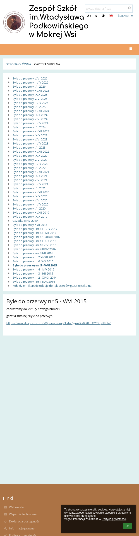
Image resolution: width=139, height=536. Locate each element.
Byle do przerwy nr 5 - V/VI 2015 (34, 265)
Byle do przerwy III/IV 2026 (30, 82)
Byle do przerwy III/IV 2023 (30, 143)
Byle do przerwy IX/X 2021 (29, 176)
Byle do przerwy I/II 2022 (29, 168)
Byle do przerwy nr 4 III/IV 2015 (33, 269)
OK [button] (127, 526)
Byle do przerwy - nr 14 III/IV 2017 (34, 229)
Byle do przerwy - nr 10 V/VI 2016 (34, 245)
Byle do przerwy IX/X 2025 (29, 95)
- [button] (96, 16)
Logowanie (125, 15)
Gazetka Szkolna (47, 64)
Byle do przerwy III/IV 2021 (30, 184)
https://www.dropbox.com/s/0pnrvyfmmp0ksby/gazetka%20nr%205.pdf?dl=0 (58, 323)
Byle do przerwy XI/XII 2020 (30, 192)
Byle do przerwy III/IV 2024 (30, 123)
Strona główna (18, 64)
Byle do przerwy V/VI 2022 (29, 160)
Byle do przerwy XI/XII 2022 (30, 151)
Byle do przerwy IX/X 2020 (29, 196)
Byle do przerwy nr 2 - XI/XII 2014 (34, 277)
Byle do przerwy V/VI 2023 (29, 139)
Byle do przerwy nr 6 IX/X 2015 (32, 261)
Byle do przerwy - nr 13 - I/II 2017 (34, 233)
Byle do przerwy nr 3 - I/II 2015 (32, 273)
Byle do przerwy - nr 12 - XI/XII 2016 (36, 237)
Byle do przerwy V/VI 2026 (29, 78)
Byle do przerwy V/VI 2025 (29, 99)
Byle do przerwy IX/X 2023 (29, 135)
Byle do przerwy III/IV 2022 (30, 164)
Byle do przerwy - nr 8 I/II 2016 (32, 253)
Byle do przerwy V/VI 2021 (29, 180)
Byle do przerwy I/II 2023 (29, 147)
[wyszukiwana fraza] (109, 9)
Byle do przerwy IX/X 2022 (29, 156)
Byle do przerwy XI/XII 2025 (30, 91)
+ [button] (89, 16)
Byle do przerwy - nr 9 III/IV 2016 (34, 249)
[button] (111, 15)
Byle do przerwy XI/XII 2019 (30, 212)
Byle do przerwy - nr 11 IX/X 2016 (34, 241)
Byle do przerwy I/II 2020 (29, 208)
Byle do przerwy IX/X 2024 (29, 115)
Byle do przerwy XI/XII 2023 (30, 131)
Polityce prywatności (114, 519)
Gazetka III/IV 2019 (25, 221)
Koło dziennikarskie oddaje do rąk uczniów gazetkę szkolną (51, 286)
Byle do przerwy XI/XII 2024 (30, 111)
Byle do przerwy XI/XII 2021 (30, 172)
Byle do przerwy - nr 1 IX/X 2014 (33, 282)
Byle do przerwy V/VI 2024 (29, 119)
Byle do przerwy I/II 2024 (29, 127)
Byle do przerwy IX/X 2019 (29, 216)
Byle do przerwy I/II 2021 (29, 188)
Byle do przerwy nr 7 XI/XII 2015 (33, 257)
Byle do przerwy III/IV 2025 (30, 103)
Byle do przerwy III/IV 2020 (30, 204)
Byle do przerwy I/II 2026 (29, 86)
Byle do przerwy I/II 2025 (29, 107)
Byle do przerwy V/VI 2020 (29, 200)
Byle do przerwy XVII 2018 (29, 225)
